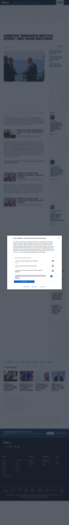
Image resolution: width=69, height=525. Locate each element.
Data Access (34, 286)
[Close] (59, 238)
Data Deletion (26, 286)
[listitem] (34, 258)
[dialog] (34, 262)
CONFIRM (24, 281)
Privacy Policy (42, 286)
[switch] (52, 261)
